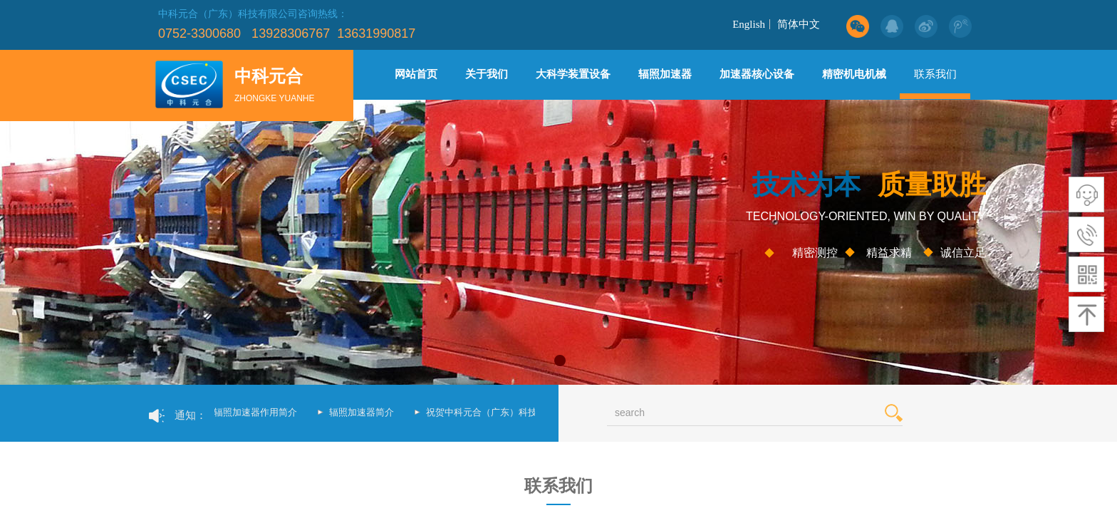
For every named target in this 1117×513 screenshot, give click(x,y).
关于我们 (486, 74)
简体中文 (798, 24)
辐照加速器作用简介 (257, 412)
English (748, 24)
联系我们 (935, 74)
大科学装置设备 (573, 74)
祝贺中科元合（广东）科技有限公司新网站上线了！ (534, 412)
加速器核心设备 (756, 74)
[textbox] (737, 412)
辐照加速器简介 (363, 412)
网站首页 (416, 74)
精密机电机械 (854, 74)
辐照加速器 (665, 74)
